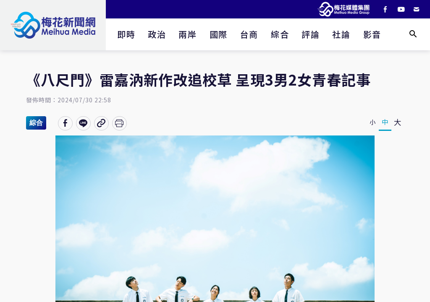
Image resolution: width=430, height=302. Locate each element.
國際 (219, 34)
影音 (372, 34)
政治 (157, 34)
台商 (249, 34)
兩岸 (187, 34)
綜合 (280, 34)
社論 (341, 34)
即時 (126, 34)
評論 (311, 34)
